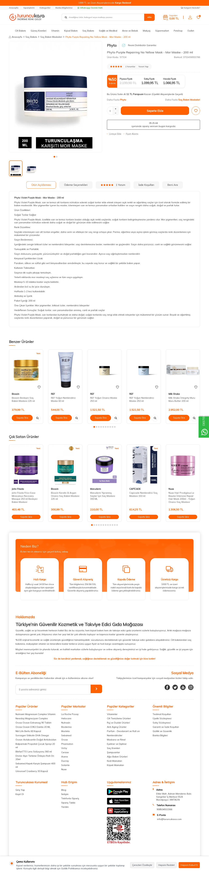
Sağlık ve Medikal (108, 30)
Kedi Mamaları (114, 760)
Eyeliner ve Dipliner (117, 743)
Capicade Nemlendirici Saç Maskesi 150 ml (143, 494)
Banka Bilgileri (160, 735)
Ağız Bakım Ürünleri (117, 756)
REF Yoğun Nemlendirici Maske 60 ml (63, 399)
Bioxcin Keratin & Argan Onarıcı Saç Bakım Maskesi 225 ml (65, 496)
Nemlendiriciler (114, 735)
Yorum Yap (143, 66)
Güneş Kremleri (38, 30)
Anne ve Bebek (130, 30)
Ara (149, 17)
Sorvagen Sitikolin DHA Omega (32, 735)
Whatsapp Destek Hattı (90, 8)
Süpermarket (162, 30)
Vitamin (55, 30)
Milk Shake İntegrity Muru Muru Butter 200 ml (182, 399)
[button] (54, 157)
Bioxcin (15, 393)
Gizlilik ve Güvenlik (162, 731)
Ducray (65, 760)
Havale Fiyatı (169, 79)
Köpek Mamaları (115, 765)
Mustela (65, 731)
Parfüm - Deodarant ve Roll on (123, 731)
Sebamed (66, 735)
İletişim (64, 794)
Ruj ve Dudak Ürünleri (118, 722)
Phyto (112, 45)
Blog (63, 789)
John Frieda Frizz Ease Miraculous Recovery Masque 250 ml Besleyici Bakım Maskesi (24, 497)
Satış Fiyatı (149, 79)
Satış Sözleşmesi (162, 722)
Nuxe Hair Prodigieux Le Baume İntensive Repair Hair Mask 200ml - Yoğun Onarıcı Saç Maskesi (182, 497)
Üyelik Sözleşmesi (162, 718)
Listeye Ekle (114, 133)
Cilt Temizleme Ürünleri (119, 718)
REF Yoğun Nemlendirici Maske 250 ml (141, 399)
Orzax (64, 739)
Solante (65, 765)
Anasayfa (13, 8)
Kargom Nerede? (190, 8)
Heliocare (66, 718)
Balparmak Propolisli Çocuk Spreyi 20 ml (35, 745)
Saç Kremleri (113, 748)
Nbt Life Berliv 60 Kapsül (28, 731)
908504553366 (164, 809)
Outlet (190, 30)
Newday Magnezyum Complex (32, 718)
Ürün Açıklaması (41, 184)
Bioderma (66, 726)
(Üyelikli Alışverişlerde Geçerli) (168, 94)
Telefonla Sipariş (70, 798)
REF (53, 393)
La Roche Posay (70, 714)
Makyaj (146, 30)
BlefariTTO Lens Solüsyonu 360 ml (34, 751)
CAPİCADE (135, 488)
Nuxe (171, 488)
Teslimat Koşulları (162, 714)
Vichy (64, 748)
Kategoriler (45, 8)
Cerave (65, 752)
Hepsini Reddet (166, 865)
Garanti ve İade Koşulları (166, 726)
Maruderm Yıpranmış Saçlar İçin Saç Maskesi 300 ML (102, 496)
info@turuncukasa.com (169, 819)
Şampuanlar (113, 752)
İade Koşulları (146, 184)
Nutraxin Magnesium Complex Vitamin (36, 714)
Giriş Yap (20, 789)
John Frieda (18, 488)
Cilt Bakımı (20, 30)
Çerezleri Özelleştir (142, 865)
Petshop (178, 30)
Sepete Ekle (155, 111)
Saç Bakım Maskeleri (51, 36)
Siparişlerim (29, 8)
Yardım (65, 806)
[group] (55, 96)
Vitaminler (112, 714)
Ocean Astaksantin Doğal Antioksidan (36, 739)
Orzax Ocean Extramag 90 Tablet (33, 722)
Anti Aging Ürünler (117, 726)
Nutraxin (65, 722)
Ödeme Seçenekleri (76, 184)
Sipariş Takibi (68, 802)
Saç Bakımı (88, 30)
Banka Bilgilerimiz (64, 8)
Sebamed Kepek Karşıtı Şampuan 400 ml (35, 765)
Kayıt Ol (20, 794)
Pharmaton (67, 743)
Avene (64, 756)
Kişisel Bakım (71, 30)
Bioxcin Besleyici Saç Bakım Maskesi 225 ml (23, 399)
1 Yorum (113, 184)
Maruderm (95, 488)
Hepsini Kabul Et (189, 865)
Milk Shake (174, 393)
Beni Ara (172, 184)
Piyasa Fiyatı (126, 79)
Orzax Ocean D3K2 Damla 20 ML (33, 726)
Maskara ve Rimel (116, 739)
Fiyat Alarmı (131, 133)
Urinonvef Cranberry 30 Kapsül (32, 771)
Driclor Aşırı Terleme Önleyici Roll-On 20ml (35, 757)
